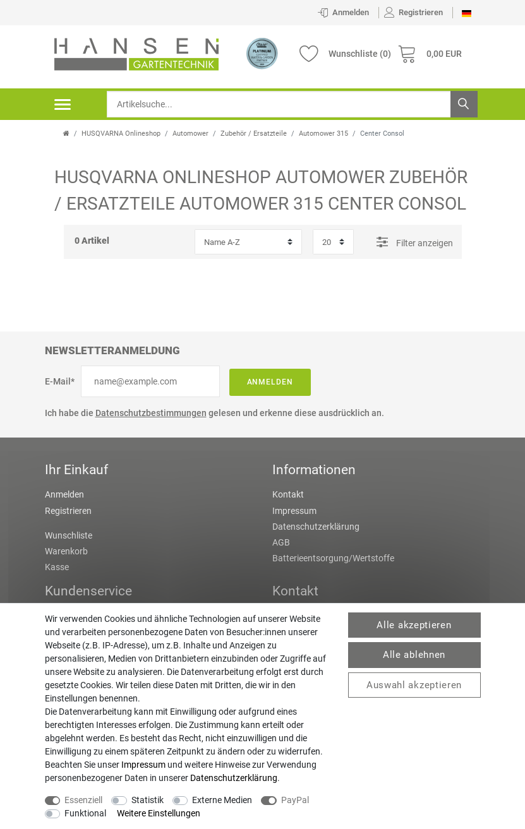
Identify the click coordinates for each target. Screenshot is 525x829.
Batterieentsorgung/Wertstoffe (333, 558)
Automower (190, 133)
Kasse (57, 567)
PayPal (295, 800)
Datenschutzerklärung (315, 527)
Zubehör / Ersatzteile (253, 133)
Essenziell (83, 800)
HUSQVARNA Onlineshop (120, 133)
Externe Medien (222, 800)
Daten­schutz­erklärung (233, 778)
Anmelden (270, 382)
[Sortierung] (248, 241)
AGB (281, 542)
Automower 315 (323, 133)
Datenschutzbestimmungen (151, 413)
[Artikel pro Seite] (333, 241)
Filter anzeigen (415, 241)
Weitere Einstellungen (158, 813)
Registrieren (68, 511)
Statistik (147, 800)
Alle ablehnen (414, 654)
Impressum (294, 511)
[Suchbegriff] (292, 104)
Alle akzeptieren (414, 625)
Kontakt (288, 494)
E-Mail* (60, 381)
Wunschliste (68, 535)
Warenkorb (66, 551)
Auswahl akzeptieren (414, 685)
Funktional (85, 813)
